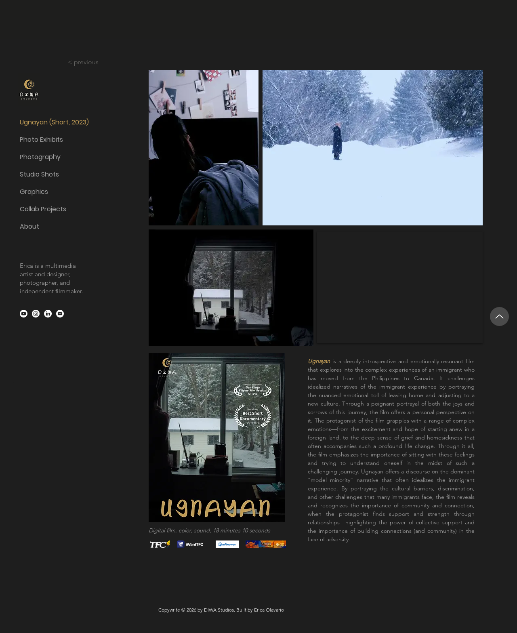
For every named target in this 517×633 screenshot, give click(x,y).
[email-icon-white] (60, 314)
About (29, 226)
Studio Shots (39, 174)
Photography (40, 157)
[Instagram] (36, 314)
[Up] (499, 316)
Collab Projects (43, 209)
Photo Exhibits (41, 139)
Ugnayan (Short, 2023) (51, 122)
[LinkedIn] (48, 314)
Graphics (34, 191)
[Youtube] (23, 314)
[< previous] (88, 62)
